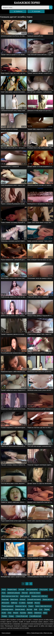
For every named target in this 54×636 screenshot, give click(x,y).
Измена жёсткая (48, 600)
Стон (40, 610)
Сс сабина (22, 603)
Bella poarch (5, 603)
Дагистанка (14, 600)
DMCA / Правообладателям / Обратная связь (39, 633)
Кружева (23, 613)
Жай (35, 610)
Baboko (30, 613)
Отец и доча (43, 590)
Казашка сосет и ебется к (39, 597)
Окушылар (5, 600)
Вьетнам (29, 610)
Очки (9, 613)
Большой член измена (34, 600)
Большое (22, 600)
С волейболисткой (35, 617)
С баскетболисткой (21, 617)
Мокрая (15, 613)
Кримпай (29, 603)
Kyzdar (4, 613)
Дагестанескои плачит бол (10, 597)
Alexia (3, 590)
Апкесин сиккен (20, 610)
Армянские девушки (13, 593)
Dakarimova (37, 613)
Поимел (31, 607)
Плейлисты (18, 11)
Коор (51, 590)
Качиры (11, 617)
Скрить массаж (24, 597)
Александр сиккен (7, 610)
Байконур (14, 603)
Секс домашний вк (31, 590)
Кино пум (24, 593)
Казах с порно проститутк (43, 607)
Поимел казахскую (7, 607)
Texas (3, 593)
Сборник (46, 610)
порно (27, 2)
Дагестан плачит (35, 593)
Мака (45, 613)
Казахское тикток (21, 607)
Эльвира (4, 617)
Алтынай (21, 590)
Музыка (37, 603)
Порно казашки (6, 633)
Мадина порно (12, 590)
